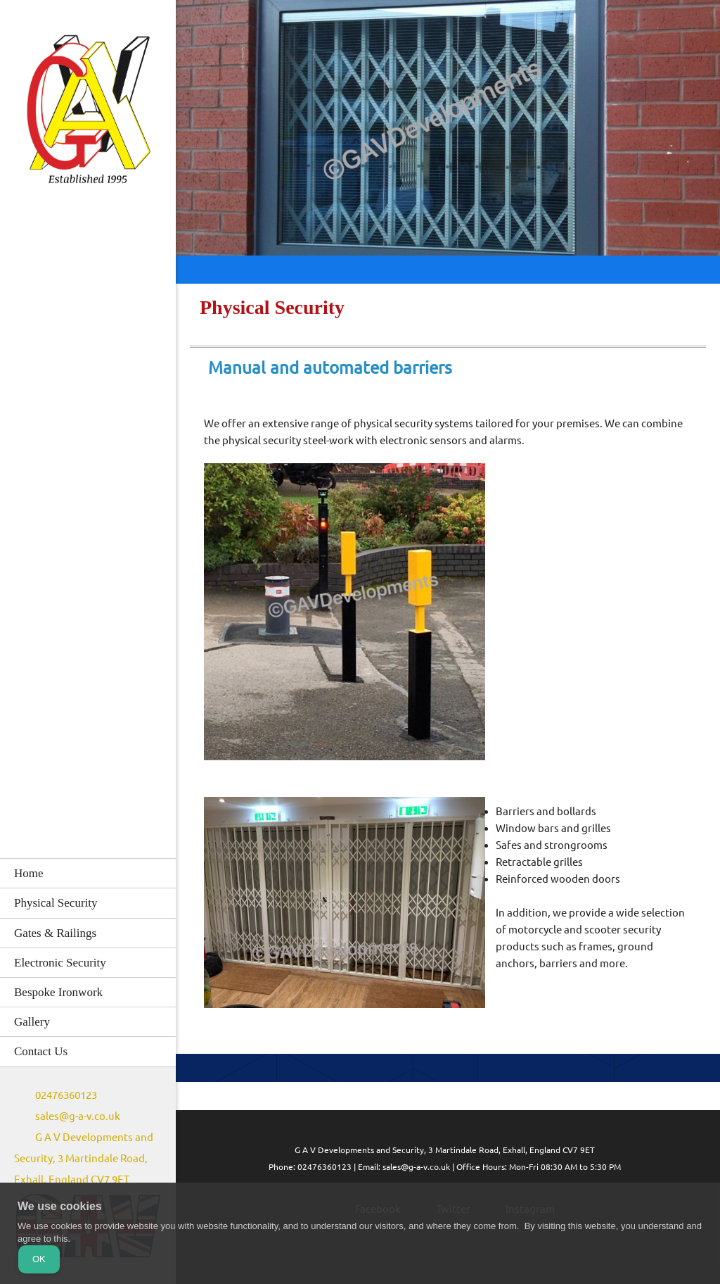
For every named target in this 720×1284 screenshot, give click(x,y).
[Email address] (70, 1116)
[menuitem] (88, 873)
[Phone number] (59, 1095)
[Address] (88, 1158)
